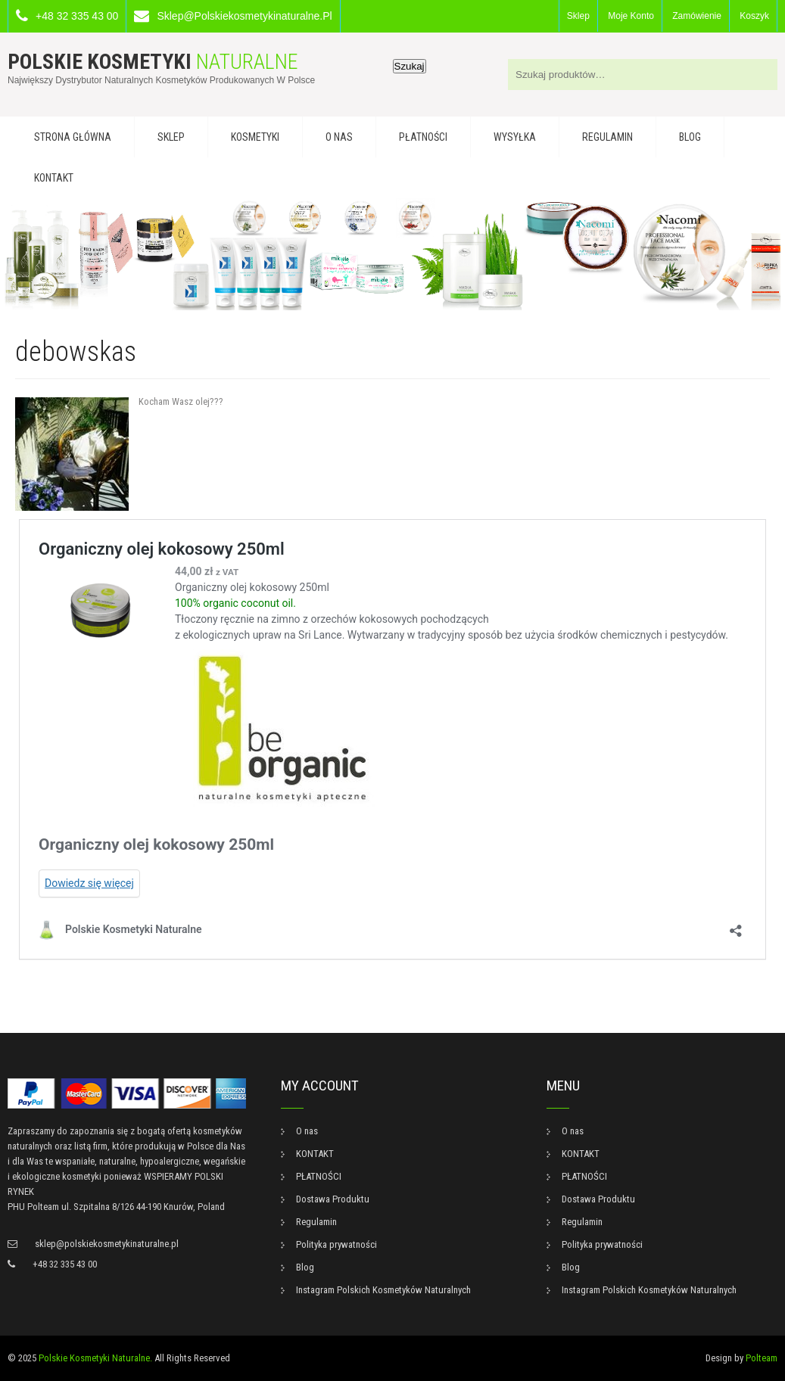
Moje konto (631, 16)
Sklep (578, 16)
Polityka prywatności (336, 1244)
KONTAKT (53, 178)
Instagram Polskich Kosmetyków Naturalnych (383, 1289)
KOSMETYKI (255, 137)
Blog (690, 137)
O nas (339, 137)
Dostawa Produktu (332, 1199)
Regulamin (607, 137)
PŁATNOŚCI (423, 137)
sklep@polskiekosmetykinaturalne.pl (244, 16)
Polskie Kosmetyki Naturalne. (95, 1358)
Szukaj (409, 66)
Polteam (761, 1358)
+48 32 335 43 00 (77, 16)
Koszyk (754, 16)
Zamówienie (696, 16)
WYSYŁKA (515, 137)
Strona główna (72, 137)
